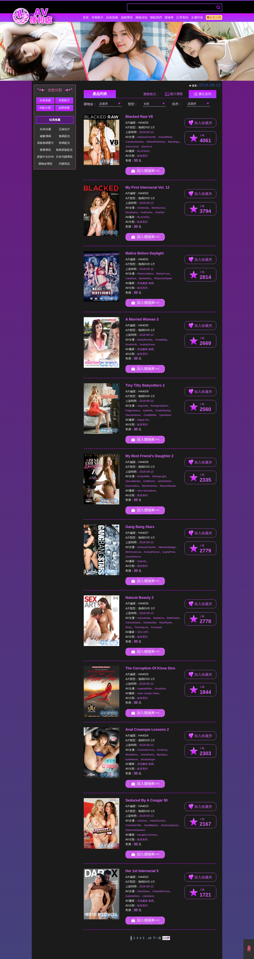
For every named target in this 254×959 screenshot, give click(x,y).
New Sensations (146, 490)
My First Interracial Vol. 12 (147, 187)
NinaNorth (131, 344)
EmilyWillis (143, 476)
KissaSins (160, 688)
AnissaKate (143, 617)
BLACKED (143, 151)
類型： (133, 104)
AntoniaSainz (133, 622)
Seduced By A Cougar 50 (146, 800)
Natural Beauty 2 (139, 598)
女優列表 (197, 17)
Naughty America (147, 834)
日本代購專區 (64, 156)
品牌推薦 (64, 107)
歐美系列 (142, 155)
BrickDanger (148, 759)
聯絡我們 (156, 17)
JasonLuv (146, 146)
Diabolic (141, 561)
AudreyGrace (147, 344)
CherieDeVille (133, 825)
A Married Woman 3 (142, 319)
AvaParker (146, 212)
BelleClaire (173, 617)
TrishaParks (147, 754)
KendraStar (150, 622)
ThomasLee (141, 627)
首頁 (86, 17)
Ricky (128, 627)
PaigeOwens (132, 410)
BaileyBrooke (145, 339)
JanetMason (151, 825)
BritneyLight (159, 476)
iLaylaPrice (169, 551)
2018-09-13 (146, 132)
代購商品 (64, 163)
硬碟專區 (45, 149)
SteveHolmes (133, 415)
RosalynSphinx (159, 405)
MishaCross (158, 207)
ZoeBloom (149, 481)
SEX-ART (142, 632)
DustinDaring (162, 410)
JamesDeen (164, 481)
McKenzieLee (133, 551)
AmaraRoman (152, 551)
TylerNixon (165, 415)
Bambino (162, 754)
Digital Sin (143, 419)
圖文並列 (202, 94)
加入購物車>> (145, 171)
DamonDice (132, 485)
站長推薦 (112, 17)
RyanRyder (165, 622)
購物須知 (141, 17)
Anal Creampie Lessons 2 (147, 729)
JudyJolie (142, 405)
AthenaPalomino (155, 141)
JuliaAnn (142, 820)
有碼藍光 (64, 142)
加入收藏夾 (200, 123)
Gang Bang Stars (139, 527)
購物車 (169, 17)
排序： (177, 104)
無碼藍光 (64, 136)
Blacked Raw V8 (139, 117)
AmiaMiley (161, 339)
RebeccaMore (145, 273)
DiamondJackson (135, 829)
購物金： (90, 104)
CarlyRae (130, 278)
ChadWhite (149, 415)
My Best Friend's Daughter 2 (149, 456)
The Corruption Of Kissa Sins (150, 668)
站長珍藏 (45, 129)
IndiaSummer (157, 820)
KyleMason (131, 759)
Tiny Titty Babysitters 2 (145, 385)
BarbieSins (145, 278)
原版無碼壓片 (45, 142)
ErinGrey (162, 749)
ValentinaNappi (166, 547)
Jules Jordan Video (148, 693)
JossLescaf (131, 146)
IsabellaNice (132, 896)
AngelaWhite (144, 688)
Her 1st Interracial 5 (142, 871)
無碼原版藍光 (64, 149)
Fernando (156, 627)
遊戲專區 (127, 17)
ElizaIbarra (131, 212)
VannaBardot (132, 481)
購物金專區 (45, 163)
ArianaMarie (165, 136)
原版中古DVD (45, 156)
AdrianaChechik (146, 136)
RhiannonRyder (163, 278)
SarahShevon (133, 556)
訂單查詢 (182, 17)
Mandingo (173, 141)
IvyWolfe (148, 410)
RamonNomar (168, 485)
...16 (148, 938)
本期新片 (97, 17)
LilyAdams (148, 896)
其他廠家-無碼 (145, 283)
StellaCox (158, 617)
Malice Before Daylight (144, 253)
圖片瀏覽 (174, 94)
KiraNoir (160, 212)
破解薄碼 (45, 136)
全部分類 (214, 17)
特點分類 (45, 107)
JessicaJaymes (169, 825)
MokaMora (131, 754)
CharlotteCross (146, 749)
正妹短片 (64, 129)
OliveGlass (143, 891)
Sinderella (143, 207)
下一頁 (157, 938)
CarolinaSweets (134, 141)
